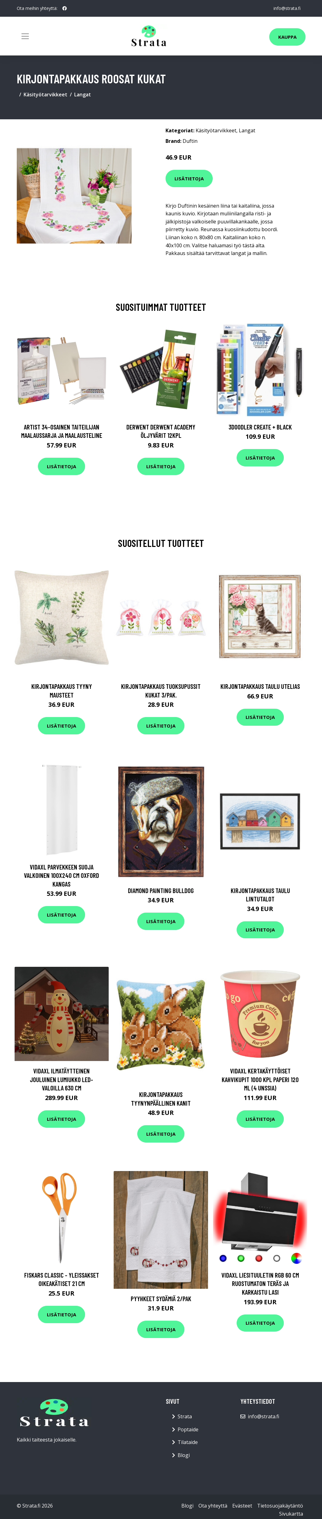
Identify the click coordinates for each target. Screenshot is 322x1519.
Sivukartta (291, 1513)
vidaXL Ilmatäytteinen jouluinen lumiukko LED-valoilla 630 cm (61, 1079)
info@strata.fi (287, 8)
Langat (82, 94)
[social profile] (64, 8)
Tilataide (188, 1442)
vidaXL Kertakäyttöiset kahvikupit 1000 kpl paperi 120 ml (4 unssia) (260, 1079)
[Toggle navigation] (25, 36)
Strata (185, 1416)
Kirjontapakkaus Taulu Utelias (260, 686)
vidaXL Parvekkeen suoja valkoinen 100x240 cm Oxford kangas (61, 875)
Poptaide (188, 1429)
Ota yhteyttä (212, 1505)
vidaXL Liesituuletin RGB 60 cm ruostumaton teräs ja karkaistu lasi (260, 1283)
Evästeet (242, 1505)
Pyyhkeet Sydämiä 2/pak (161, 1298)
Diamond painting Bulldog (161, 890)
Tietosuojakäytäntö (280, 1505)
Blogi (184, 1455)
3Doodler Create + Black (260, 427)
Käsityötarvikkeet (45, 94)
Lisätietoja (189, 178)
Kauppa (287, 37)
